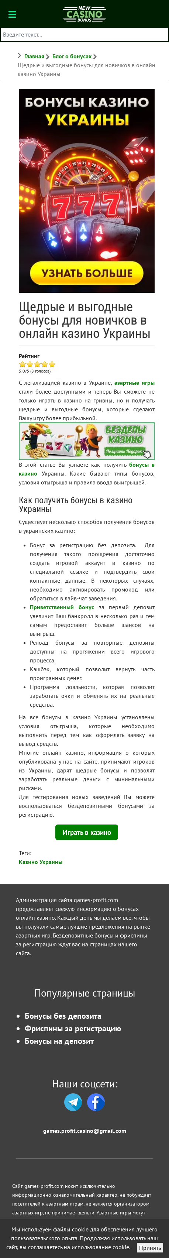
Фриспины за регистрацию (73, 1028)
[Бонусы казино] (84, 13)
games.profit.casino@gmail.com (84, 1130)
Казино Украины (40, 861)
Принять (150, 1247)
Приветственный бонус (62, 607)
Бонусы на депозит (59, 1040)
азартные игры (134, 382)
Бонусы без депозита (63, 1015)
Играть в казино (87, 832)
